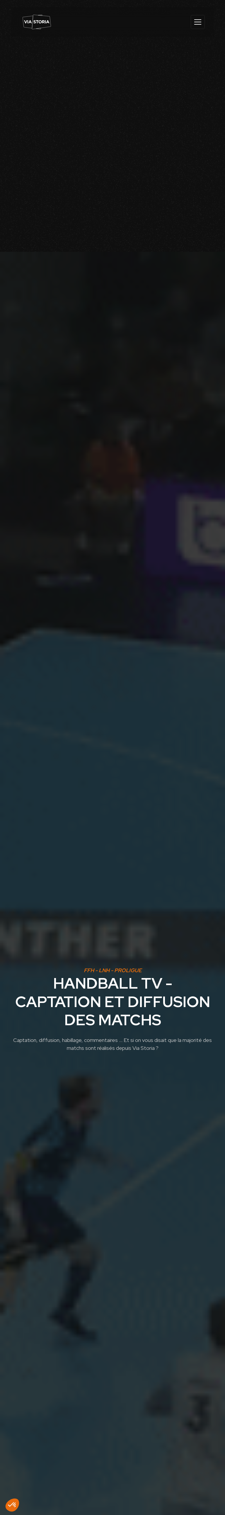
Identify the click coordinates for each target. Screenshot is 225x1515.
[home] (37, 22)
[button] (196, 22)
